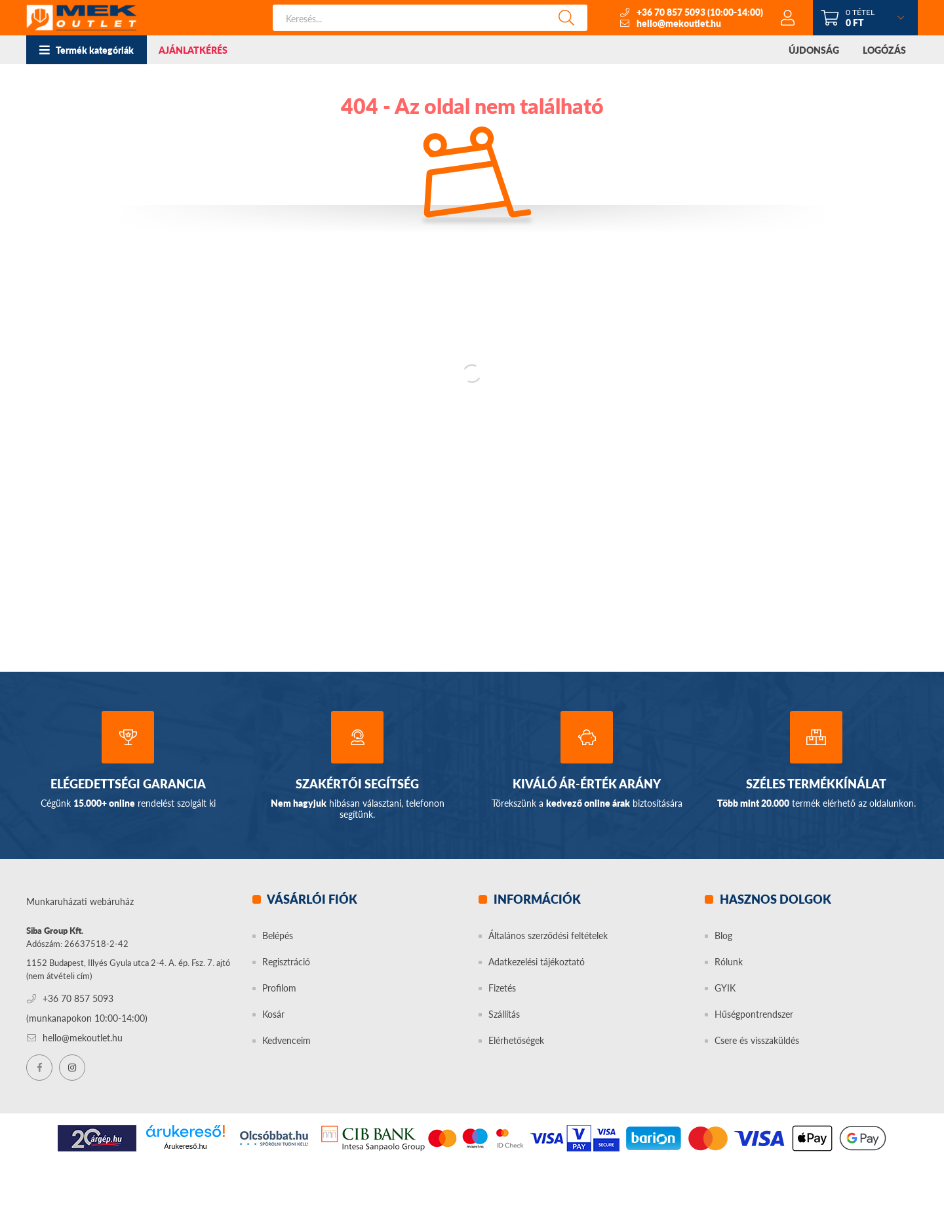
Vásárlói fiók (311, 899)
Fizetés (502, 987)
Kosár (273, 1014)
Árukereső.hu (185, 1146)
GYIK (725, 987)
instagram (72, 1067)
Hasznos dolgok (774, 899)
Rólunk (729, 961)
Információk (536, 899)
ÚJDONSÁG (814, 50)
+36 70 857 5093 (671, 12)
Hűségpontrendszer (754, 1014)
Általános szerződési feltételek (548, 935)
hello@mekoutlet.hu (679, 23)
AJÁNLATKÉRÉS (193, 50)
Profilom (279, 987)
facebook (39, 1067)
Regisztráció (286, 961)
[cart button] (865, 17)
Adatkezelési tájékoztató (536, 961)
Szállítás (504, 1014)
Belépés (277, 935)
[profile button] (788, 17)
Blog (723, 935)
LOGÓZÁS (884, 50)
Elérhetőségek (516, 1040)
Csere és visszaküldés (757, 1040)
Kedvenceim (286, 1040)
